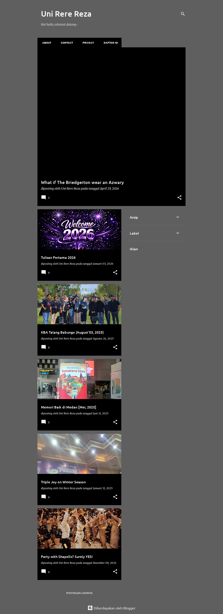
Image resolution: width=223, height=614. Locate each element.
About (45, 42)
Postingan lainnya (79, 593)
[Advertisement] (111, 80)
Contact (65, 42)
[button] (179, 198)
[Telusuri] (183, 14)
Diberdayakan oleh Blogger (111, 608)
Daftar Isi (109, 42)
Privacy (87, 42)
